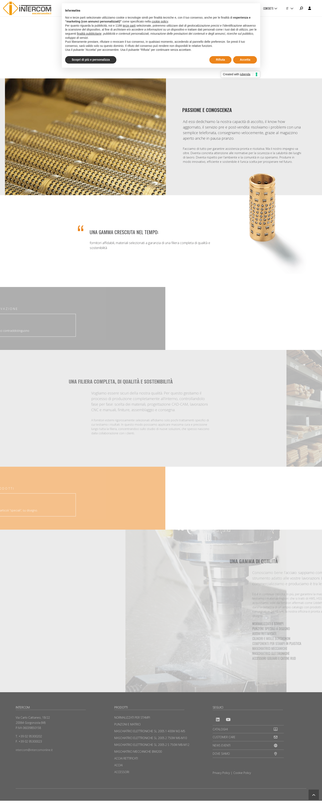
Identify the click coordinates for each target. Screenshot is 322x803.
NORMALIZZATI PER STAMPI (132, 717)
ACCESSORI (121, 772)
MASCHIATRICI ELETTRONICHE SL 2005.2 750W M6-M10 (150, 738)
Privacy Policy (221, 773)
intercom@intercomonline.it (34, 750)
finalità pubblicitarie (89, 33)
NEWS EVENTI (221, 745)
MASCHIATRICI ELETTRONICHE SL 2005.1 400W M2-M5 (149, 731)
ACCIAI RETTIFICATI (126, 758)
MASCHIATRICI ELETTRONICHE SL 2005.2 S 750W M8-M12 (151, 745)
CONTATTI (270, 8)
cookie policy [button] (160, 21)
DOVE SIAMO (221, 754)
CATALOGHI (220, 729)
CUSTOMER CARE (224, 737)
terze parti (129, 25)
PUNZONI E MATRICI (127, 724)
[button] (314, 795)
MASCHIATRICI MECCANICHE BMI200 (138, 751)
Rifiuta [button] (220, 59)
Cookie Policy (242, 773)
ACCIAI (118, 765)
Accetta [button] (245, 59)
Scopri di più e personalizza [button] (91, 59)
